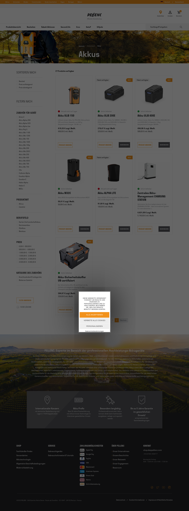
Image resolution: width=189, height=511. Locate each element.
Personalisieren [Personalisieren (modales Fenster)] (94, 326)
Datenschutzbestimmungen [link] (94, 331)
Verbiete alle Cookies (94, 320)
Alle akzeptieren (94, 315)
